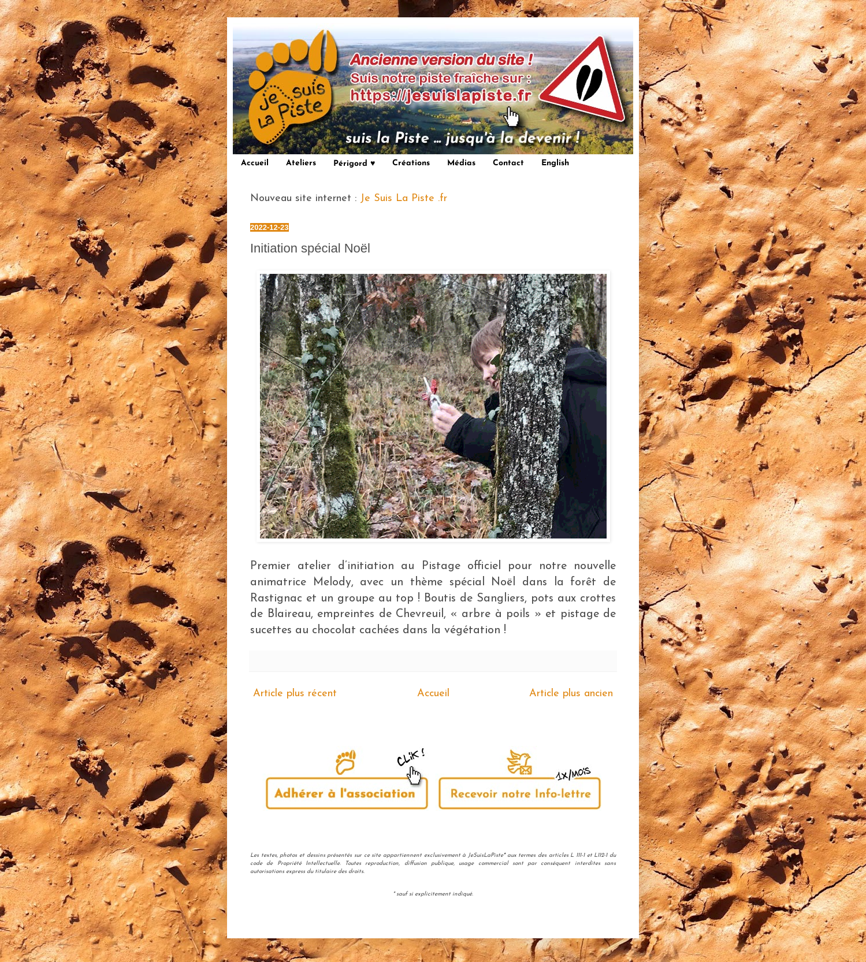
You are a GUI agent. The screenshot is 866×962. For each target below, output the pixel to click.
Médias (461, 163)
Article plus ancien (571, 693)
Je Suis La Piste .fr (403, 198)
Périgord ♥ (354, 163)
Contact (508, 163)
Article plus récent (295, 693)
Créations (411, 163)
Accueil (255, 163)
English (555, 163)
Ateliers (301, 163)
